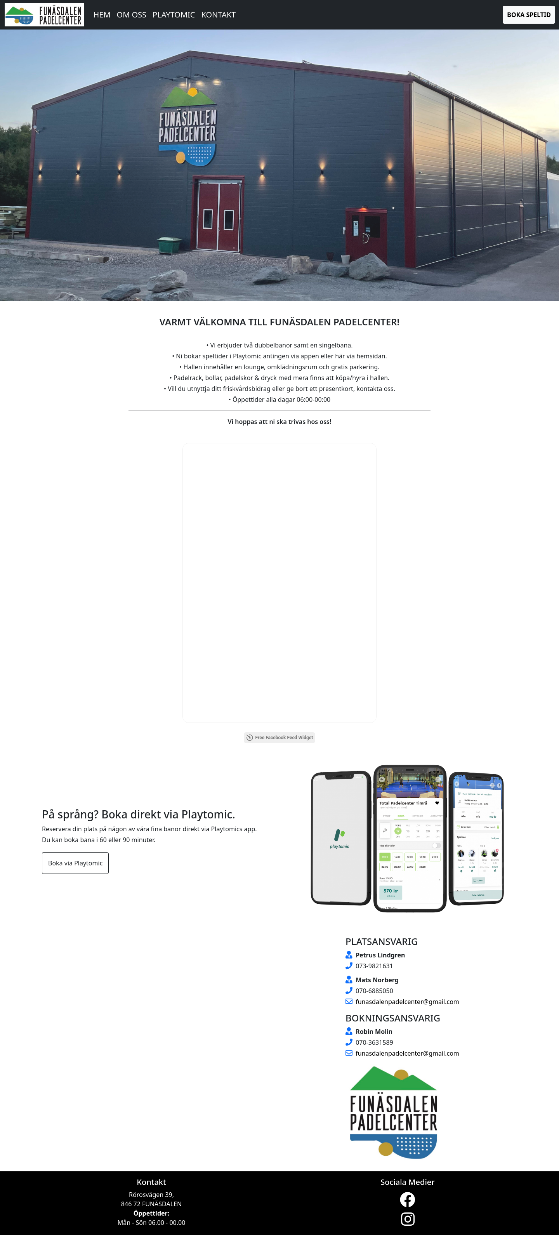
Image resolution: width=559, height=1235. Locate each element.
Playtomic (174, 14)
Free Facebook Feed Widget (279, 737)
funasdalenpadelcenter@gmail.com (402, 1001)
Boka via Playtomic (75, 863)
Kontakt (218, 14)
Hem (101, 14)
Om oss (132, 14)
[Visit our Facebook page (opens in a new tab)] (407, 1203)
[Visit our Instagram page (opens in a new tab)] (408, 1222)
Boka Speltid (529, 14)
